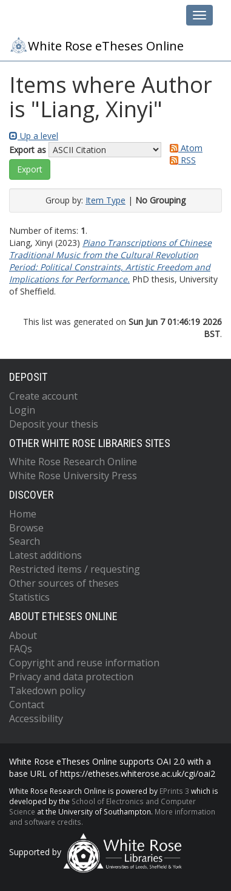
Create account (43, 396)
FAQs (20, 648)
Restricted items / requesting (74, 569)
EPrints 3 (174, 791)
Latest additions (45, 555)
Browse (26, 527)
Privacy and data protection (71, 676)
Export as (27, 149)
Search (24, 541)
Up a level (33, 136)
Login (22, 410)
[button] (29, 169)
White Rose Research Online (73, 461)
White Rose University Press (73, 475)
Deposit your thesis (53, 424)
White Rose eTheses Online (96, 45)
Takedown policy (47, 690)
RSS (181, 160)
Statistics (29, 597)
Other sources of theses (64, 583)
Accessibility (36, 718)
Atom (184, 148)
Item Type (105, 200)
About (23, 635)
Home (22, 514)
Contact (26, 704)
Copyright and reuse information (84, 662)
